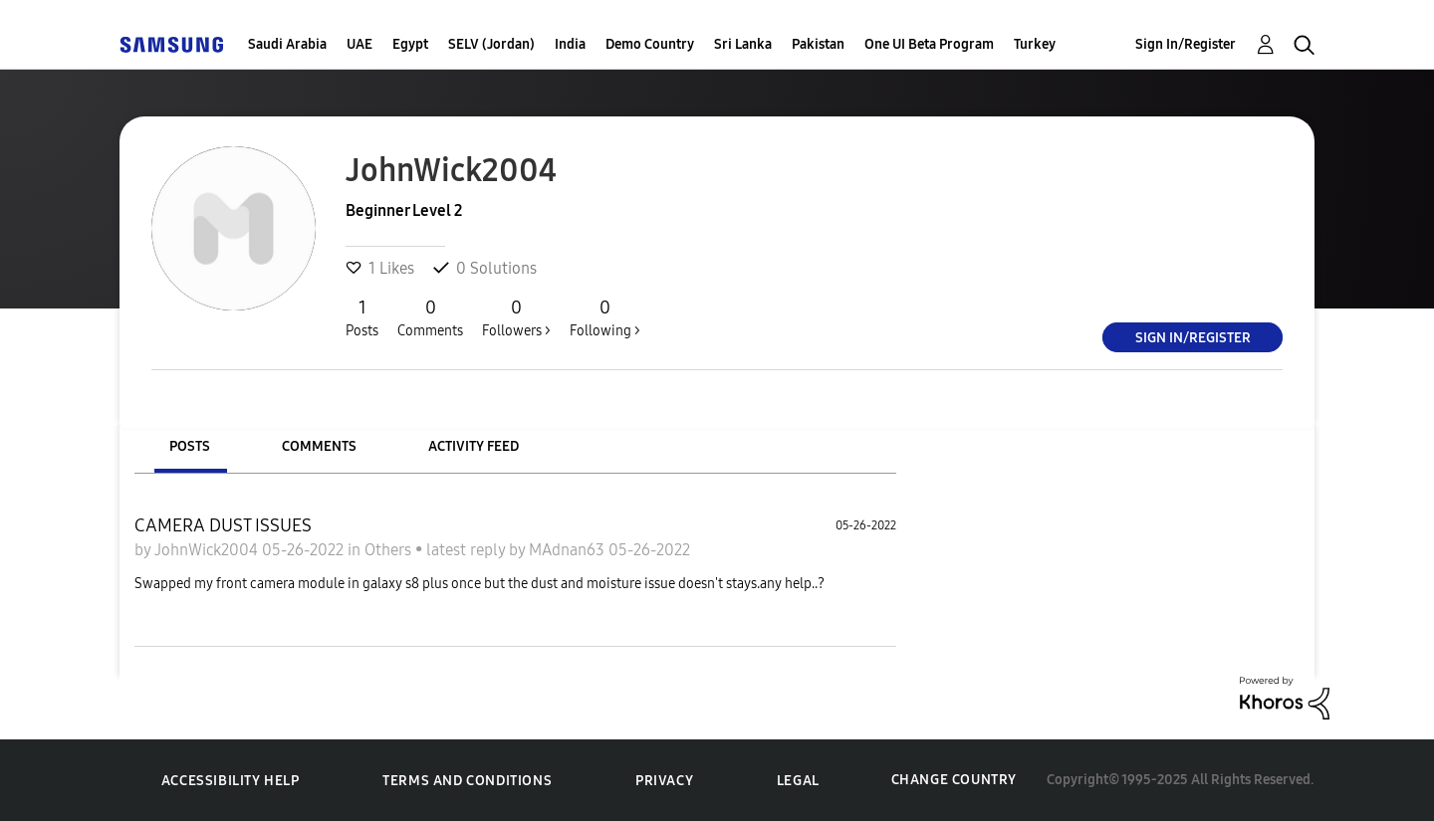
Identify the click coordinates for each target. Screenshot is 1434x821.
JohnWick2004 (208, 549)
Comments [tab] (319, 446)
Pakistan (818, 44)
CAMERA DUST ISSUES (223, 525)
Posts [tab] (189, 446)
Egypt (410, 44)
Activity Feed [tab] (473, 446)
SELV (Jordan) (491, 44)
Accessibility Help (230, 780)
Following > (605, 317)
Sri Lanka (743, 44)
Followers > (516, 317)
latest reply (467, 549)
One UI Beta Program (929, 44)
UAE (359, 44)
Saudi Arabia (287, 44)
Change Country (954, 779)
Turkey (1035, 44)
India (570, 44)
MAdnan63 (568, 549)
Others (389, 549)
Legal (798, 780)
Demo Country (649, 44)
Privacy (664, 780)
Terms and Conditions (467, 780)
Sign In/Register (1185, 44)
